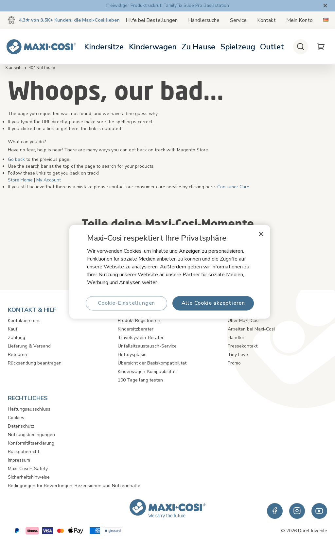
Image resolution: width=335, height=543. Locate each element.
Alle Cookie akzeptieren (213, 303)
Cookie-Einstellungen (126, 303)
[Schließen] (261, 234)
